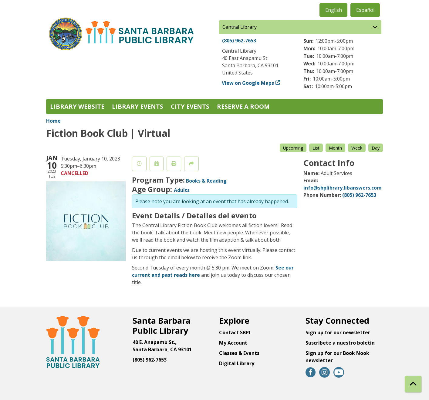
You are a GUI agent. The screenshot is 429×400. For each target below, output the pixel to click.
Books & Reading (206, 180)
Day (376, 148)
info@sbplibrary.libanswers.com (342, 187)
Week (356, 148)
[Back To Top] (413, 384)
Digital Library (236, 363)
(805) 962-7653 (239, 40)
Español (365, 10)
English (333, 10)
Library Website (77, 106)
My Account (233, 342)
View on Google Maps (248, 83)
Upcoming (293, 148)
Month (335, 148)
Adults (182, 190)
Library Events (137, 106)
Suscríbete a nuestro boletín (340, 342)
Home (53, 120)
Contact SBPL (235, 332)
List (315, 148)
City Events (190, 106)
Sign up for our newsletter (338, 332)
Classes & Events (239, 353)
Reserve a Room (243, 106)
